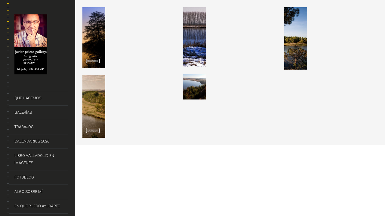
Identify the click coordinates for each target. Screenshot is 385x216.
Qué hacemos (27, 98)
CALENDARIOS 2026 (31, 141)
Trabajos (23, 126)
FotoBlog (24, 177)
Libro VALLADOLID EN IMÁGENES (34, 159)
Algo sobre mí (28, 191)
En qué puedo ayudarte (37, 206)
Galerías (23, 112)
